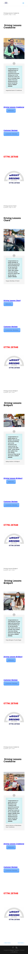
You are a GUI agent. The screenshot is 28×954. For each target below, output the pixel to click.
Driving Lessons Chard (10, 206)
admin (6, 14)
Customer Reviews (11, 134)
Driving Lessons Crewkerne (11, 13)
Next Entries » (21, 943)
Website (11, 110)
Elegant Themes (14, 950)
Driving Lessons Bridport (11, 391)
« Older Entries (7, 943)
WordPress (15, 952)
